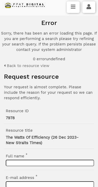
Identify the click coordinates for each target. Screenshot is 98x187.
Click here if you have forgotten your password (49, 101)
